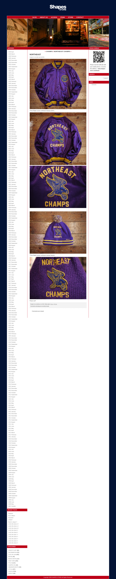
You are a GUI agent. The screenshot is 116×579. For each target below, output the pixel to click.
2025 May (11, 75)
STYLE (10, 569)
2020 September (12, 192)
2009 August (11, 472)
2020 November (12, 188)
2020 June (11, 199)
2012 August (11, 396)
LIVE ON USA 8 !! (13, 532)
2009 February (12, 485)
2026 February (12, 56)
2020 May (11, 201)
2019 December (12, 211)
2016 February (12, 308)
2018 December (12, 237)
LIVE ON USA (12, 554)
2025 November (12, 62)
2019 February (12, 232)
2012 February (12, 409)
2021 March (11, 180)
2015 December (12, 312)
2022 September (12, 142)
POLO (10, 563)
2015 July (11, 323)
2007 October (12, 506)
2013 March (11, 382)
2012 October (12, 392)
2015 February (12, 333)
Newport (10, 513)
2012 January (12, 411)
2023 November (12, 113)
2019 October (12, 216)
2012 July (11, 399)
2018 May (11, 251)
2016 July (11, 298)
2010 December (12, 439)
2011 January (12, 436)
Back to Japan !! (12, 522)
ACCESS (54, 17)
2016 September (12, 293)
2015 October (12, 317)
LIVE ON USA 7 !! (13, 534)
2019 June (11, 224)
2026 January (12, 58)
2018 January (12, 260)
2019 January (12, 235)
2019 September (12, 218)
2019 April (11, 228)
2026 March (11, 54)
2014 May (11, 352)
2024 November (12, 87)
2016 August (11, 295)
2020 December (12, 186)
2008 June (11, 502)
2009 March (11, 483)
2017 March (11, 281)
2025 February (12, 81)
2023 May (11, 125)
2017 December (12, 262)
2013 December (12, 363)
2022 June (11, 148)
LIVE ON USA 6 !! (13, 536)
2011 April (11, 430)
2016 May (11, 302)
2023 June (11, 123)
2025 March (11, 79)
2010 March (11, 457)
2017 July (11, 272)
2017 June (11, 275)
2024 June (11, 98)
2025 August (11, 68)
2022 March (11, 155)
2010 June (11, 451)
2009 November (12, 466)
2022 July (11, 146)
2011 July (11, 424)
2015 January (12, 336)
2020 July (11, 197)
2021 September (12, 167)
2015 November (12, 314)
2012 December (12, 388)
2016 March (11, 306)
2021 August (11, 169)
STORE (70, 17)
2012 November (12, 390)
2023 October (12, 115)
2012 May (11, 403)
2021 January (12, 184)
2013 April (11, 380)
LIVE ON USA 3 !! (13, 543)
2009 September (12, 470)
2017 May (11, 277)
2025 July (11, 70)
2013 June (11, 375)
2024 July (11, 96)
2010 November (12, 441)
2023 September (12, 117)
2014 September (12, 344)
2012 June (11, 401)
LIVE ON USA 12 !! (13, 524)
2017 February (12, 283)
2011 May (11, 428)
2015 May (11, 327)
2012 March (11, 407)
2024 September (12, 92)
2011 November (12, 415)
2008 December (12, 489)
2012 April (11, 405)
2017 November (12, 264)
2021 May (11, 176)
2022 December (12, 136)
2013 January (12, 386)
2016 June (11, 300)
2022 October (12, 140)
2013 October (12, 367)
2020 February (12, 207)
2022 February (12, 157)
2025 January (12, 83)
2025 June (11, 73)
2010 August (11, 447)
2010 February (12, 460)
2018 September (12, 243)
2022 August (11, 144)
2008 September (12, 495)
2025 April (11, 77)
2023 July (11, 121)
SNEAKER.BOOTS (13, 567)
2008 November (12, 491)
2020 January (12, 209)
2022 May (11, 150)
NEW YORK (11, 561)
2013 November (12, 365)
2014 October (12, 342)
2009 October (12, 468)
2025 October (12, 64)
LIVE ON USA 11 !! (13, 526)
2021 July (11, 171)
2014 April (11, 354)
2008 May (11, 504)
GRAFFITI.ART (12, 550)
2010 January (12, 462)
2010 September (12, 445)
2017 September (12, 268)
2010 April (11, 455)
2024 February (12, 106)
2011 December (12, 413)
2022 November (12, 138)
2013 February (12, 384)
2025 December (12, 60)
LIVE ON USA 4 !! (13, 541)
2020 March (11, 205)
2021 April (11, 178)
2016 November (12, 289)
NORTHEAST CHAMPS (62, 51)
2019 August (11, 220)
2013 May (11, 378)
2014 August (11, 346)
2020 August (11, 195)
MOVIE (10, 556)
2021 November (12, 163)
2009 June (11, 476)
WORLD (10, 573)
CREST (10, 519)
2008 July (11, 500)
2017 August (11, 270)
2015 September (12, 319)
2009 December (12, 464)
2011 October (12, 418)
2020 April (11, 203)
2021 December (12, 161)
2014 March (11, 356)
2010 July (11, 449)
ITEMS (62, 17)
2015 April (11, 329)
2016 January (12, 310)
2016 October (12, 291)
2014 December (12, 338)
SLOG (34, 17)
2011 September (12, 420)
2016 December (12, 287)
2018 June (11, 249)
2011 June (11, 426)
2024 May (11, 100)
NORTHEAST (35, 54)
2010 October (12, 443)
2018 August (11, 245)
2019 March (11, 230)
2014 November (12, 340)
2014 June (11, 350)
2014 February (12, 359)
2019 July (11, 222)
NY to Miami (11, 515)
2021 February (12, 182)
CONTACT (80, 17)
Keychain (10, 517)
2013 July (11, 373)
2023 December (12, 110)
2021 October (12, 165)
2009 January (12, 487)
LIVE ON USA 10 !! (13, 528)
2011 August (11, 422)
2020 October (12, 190)
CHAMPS (49, 51)
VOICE (10, 571)
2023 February (12, 131)
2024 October (12, 89)
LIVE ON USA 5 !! (13, 538)
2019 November (12, 214)
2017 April (11, 279)
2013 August (11, 371)
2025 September (12, 66)
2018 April (11, 253)
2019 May (11, 226)
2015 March (11, 331)
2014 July (11, 348)
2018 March (11, 256)
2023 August (11, 119)
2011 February (12, 434)
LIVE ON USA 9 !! (13, 530)
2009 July (11, 474)
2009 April (11, 481)
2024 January (12, 108)
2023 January (12, 134)
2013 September (12, 369)
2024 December (12, 85)
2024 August (11, 94)
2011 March (11, 432)
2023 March (11, 129)
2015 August (11, 321)
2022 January (12, 159)
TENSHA (93, 84)
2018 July (11, 247)
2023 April (11, 127)
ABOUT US (44, 17)
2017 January (12, 285)
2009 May (11, 479)
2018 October (12, 241)
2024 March (11, 104)
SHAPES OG (12, 565)
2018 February (12, 258)
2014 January (12, 361)
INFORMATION (12, 552)
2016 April (11, 304)
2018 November (12, 239)
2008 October (12, 493)
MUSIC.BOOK (12, 558)
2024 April (11, 102)
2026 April (11, 52)
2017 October (12, 266)
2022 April (11, 153)
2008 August (11, 497)
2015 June (11, 325)
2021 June (11, 174)
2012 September (12, 394)
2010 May (11, 453)
